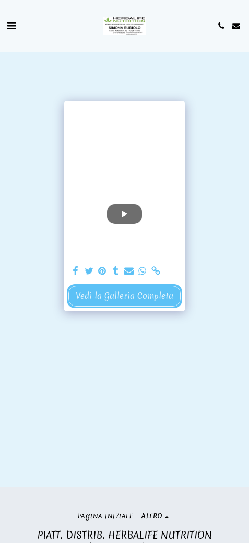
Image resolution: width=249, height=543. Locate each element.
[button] (11, 25)
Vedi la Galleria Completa (124, 295)
